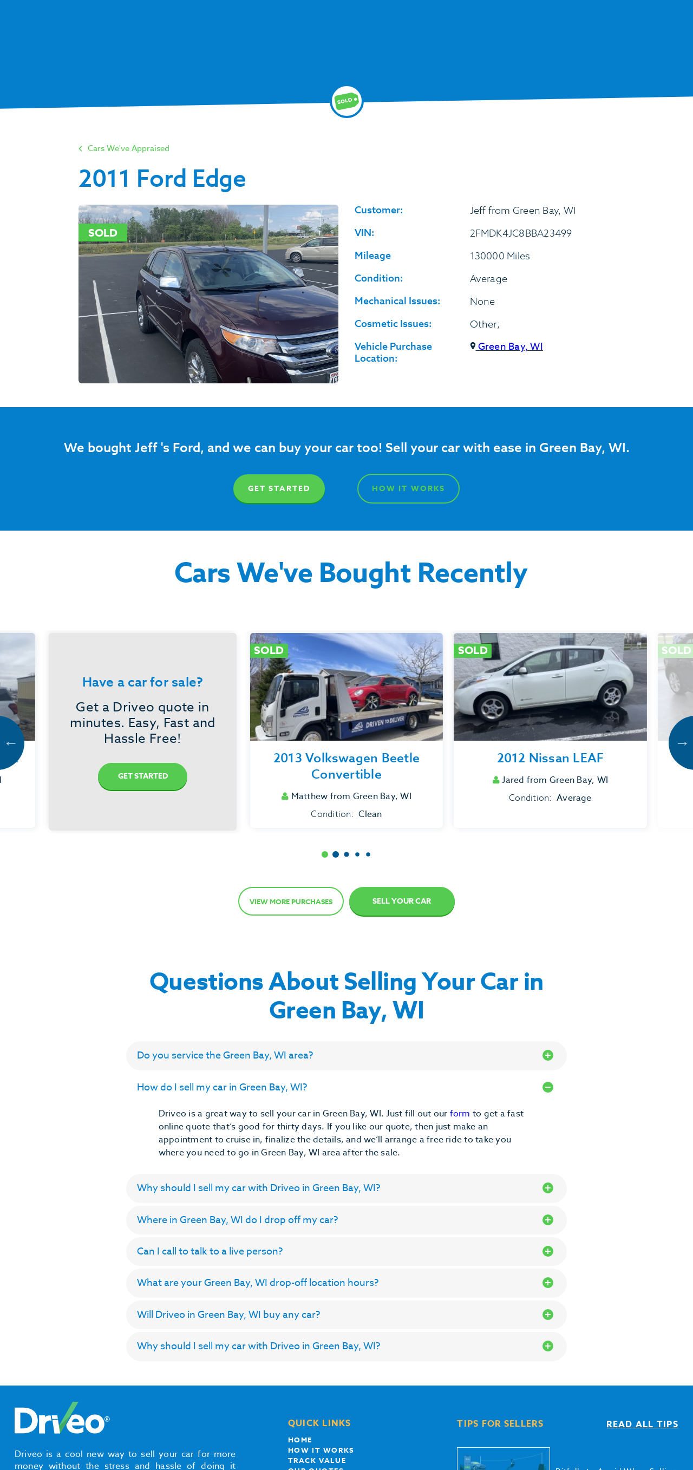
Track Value (317, 1460)
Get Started (279, 488)
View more (291, 901)
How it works (321, 1450)
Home (300, 1440)
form (461, 1113)
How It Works (408, 488)
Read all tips (642, 1424)
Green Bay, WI (506, 346)
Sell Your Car (401, 901)
